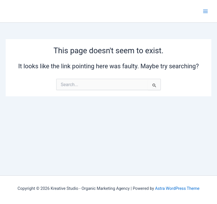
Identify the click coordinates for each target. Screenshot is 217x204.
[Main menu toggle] (205, 11)
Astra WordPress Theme (177, 188)
